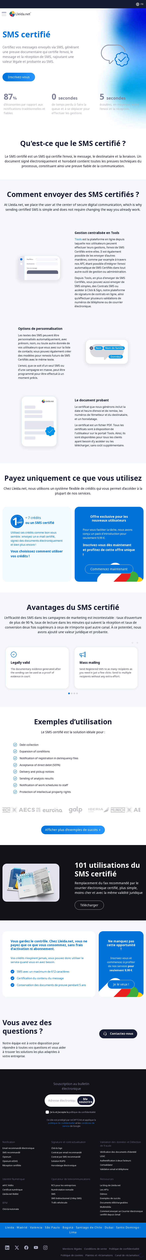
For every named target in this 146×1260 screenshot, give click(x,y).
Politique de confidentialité (124, 1249)
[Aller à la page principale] (20, 14)
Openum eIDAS (10, 1161)
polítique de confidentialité (82, 1112)
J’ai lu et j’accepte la (73, 1112)
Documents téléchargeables (114, 1202)
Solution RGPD (58, 1161)
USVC (102, 1156)
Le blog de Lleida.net (110, 1185)
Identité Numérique (13, 1179)
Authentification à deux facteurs (115, 1160)
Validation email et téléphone (114, 1169)
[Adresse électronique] (61, 1100)
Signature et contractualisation (68, 1142)
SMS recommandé (11, 1152)
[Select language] (139, 4)
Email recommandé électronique (18, 1148)
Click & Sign (56, 1148)
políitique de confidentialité (61, 1123)
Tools (78, 239)
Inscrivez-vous (19, 77)
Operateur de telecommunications (70, 1179)
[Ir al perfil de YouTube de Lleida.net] (36, 1248)
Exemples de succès (110, 1198)
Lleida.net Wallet (10, 1194)
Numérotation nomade (62, 1189)
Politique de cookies (72, 1255)
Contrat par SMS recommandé (65, 1156)
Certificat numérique (12, 1189)
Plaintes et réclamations (99, 1255)
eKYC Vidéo (8, 1185)
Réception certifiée (11, 1165)
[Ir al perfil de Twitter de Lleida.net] (17, 1248)
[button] (69, 693)
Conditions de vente (95, 1249)
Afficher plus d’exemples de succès (72, 830)
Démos (103, 1194)
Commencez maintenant (109, 569)
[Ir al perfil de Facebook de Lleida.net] (26, 1248)
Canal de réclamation (127, 1255)
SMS (53, 1194)
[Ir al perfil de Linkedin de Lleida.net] (7, 1248)
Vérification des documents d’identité (118, 1152)
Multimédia (105, 1207)
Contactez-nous (118, 1034)
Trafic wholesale (59, 1202)
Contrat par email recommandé (66, 1152)
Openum (6, 1156)
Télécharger (89, 905)
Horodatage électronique (63, 1165)
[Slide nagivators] (133, 643)
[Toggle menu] (4, 14)
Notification (8, 1142)
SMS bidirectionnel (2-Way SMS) (66, 1198)
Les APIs (104, 1189)
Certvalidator (106, 1165)
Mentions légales (72, 1249)
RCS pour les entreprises (63, 1185)
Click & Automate (10, 1209)
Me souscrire (85, 1100)
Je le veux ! (121, 984)
